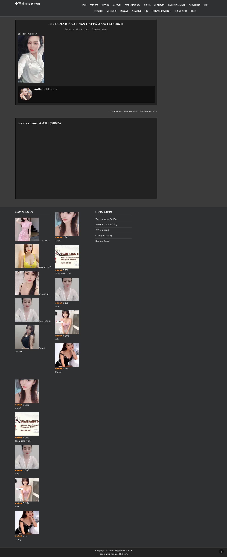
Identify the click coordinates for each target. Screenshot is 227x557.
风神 (97, 230)
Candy (58, 372)
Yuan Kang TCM (63, 273)
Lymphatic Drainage (176, 5)
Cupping (105, 5)
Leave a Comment (101, 29)
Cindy (114, 224)
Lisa (41, 240)
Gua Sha (147, 5)
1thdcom (70, 29)
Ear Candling (194, 5)
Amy (41, 321)
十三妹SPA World (27, 4)
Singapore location (160, 11)
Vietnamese (112, 11)
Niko (41, 267)
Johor (193, 11)
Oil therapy (159, 5)
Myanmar (124, 11)
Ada (57, 339)
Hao (97, 241)
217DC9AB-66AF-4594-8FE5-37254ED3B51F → (133, 111)
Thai (146, 11)
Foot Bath (117, 5)
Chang (98, 235)
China (206, 5)
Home (84, 5)
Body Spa (94, 5)
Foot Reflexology (132, 5)
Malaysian (136, 11)
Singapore (98, 11)
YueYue (113, 219)
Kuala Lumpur (181, 11)
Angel (42, 348)
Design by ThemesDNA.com (114, 553)
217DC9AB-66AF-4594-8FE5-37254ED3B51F (86, 23)
